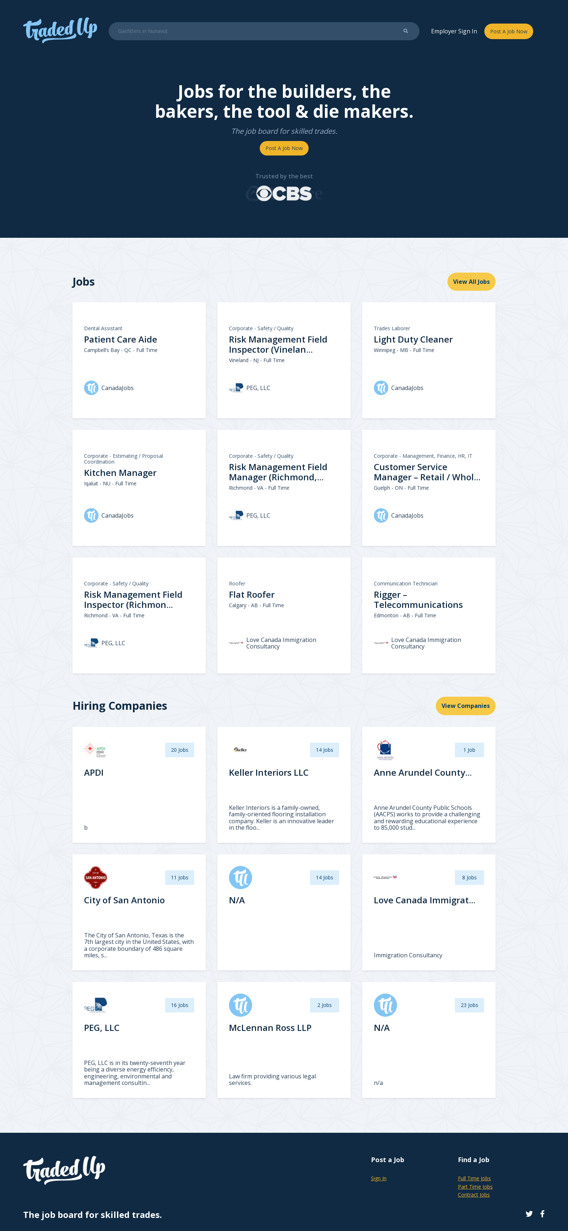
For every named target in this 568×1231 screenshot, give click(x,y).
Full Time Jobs (474, 1178)
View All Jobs (471, 282)
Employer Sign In (454, 31)
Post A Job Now (508, 31)
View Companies (466, 706)
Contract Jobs (474, 1194)
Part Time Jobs (475, 1186)
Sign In (379, 1178)
